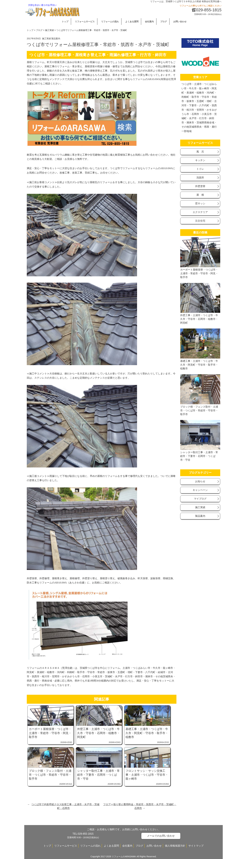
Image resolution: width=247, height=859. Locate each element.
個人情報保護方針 (175, 845)
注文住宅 (200, 220)
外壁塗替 (200, 186)
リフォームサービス (85, 21)
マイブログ (200, 498)
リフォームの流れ (110, 21)
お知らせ (200, 481)
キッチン (200, 160)
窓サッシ (200, 203)
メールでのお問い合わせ (161, 835)
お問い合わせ (180, 21)
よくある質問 (131, 21)
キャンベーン (200, 490)
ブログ (163, 21)
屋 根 (200, 194)
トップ (65, 21)
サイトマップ (196, 845)
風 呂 (200, 151)
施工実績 (49, 30)
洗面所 (200, 177)
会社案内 (149, 21)
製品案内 (55, 38)
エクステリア (200, 212)
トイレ (200, 169)
